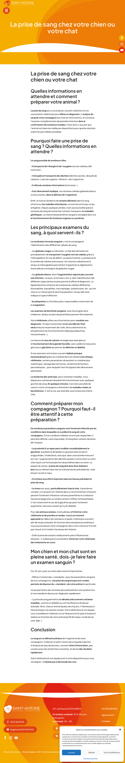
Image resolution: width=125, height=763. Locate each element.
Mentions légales (28, 752)
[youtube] (16, 737)
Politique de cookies (90, 758)
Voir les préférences (112, 752)
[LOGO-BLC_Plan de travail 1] (22, 706)
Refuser (92, 752)
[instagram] (10, 737)
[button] (120, 729)
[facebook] (5, 737)
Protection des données (51, 752)
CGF (38, 752)
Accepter (71, 752)
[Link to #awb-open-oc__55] (6, 10)
